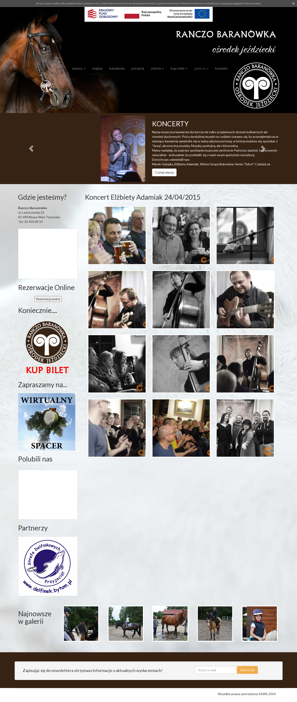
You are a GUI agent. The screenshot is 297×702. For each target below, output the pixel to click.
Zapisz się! (247, 670)
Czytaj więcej (164, 172)
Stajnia (97, 68)
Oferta (157, 68)
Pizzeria (137, 68)
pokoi (48, 299)
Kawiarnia (117, 68)
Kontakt (221, 68)
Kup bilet (179, 68)
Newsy (78, 68)
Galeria (201, 68)
